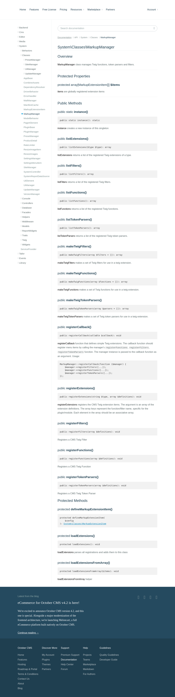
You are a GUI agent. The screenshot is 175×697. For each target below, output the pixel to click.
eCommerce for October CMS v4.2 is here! (48, 603)
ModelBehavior (31, 118)
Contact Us (23, 679)
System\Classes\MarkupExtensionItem (85, 523)
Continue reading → (28, 633)
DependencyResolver (34, 87)
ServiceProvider (28, 249)
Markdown (88, 669)
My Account (48, 655)
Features (34, 9)
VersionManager (32, 194)
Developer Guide (108, 659)
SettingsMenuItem (33, 163)
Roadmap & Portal (27, 669)
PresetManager (31, 136)
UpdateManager (32, 189)
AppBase (28, 78)
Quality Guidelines (109, 655)
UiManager (29, 185)
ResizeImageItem (32, 149)
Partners (110, 9)
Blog (20, 688)
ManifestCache (31, 105)
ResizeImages (31, 154)
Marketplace (94, 9)
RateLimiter (29, 145)
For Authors (89, 674)
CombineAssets (31, 82)
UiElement (29, 180)
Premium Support (70, 655)
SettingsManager (32, 158)
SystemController (32, 171)
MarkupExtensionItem (34, 109)
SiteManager (30, 167)
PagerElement (31, 122)
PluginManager (31, 131)
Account (152, 9)
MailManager (30, 100)
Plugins (46, 659)
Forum (64, 669)
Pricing (63, 9)
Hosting (22, 664)
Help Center (67, 664)
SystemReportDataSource (36, 176)
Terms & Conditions (28, 674)
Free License (49, 9)
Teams (86, 659)
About (21, 683)
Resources (77, 9)
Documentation (65, 37)
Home (23, 9)
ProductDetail (30, 140)
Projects (87, 655)
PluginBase (29, 127)
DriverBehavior (31, 91)
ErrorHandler (30, 96)
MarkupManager (32, 114)
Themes (46, 664)
